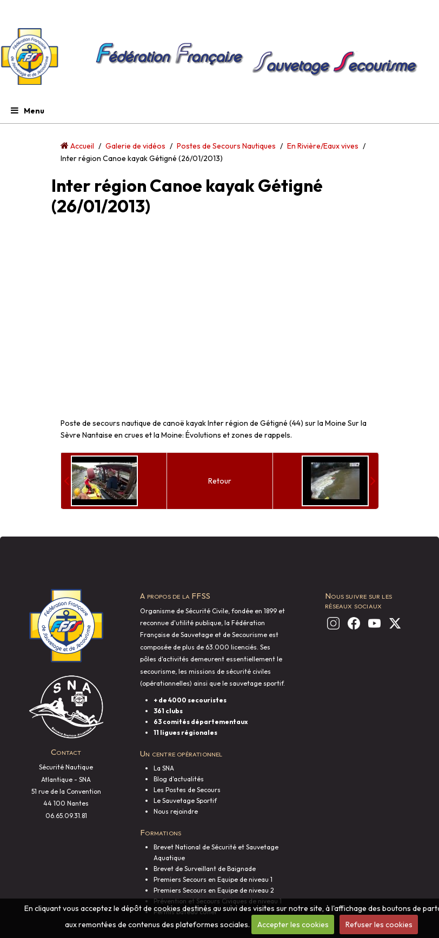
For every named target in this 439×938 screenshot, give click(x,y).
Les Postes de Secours (187, 790)
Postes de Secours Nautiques (226, 146)
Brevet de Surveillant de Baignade (205, 869)
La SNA (164, 768)
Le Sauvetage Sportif (185, 800)
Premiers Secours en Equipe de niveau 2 (214, 890)
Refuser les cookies (379, 924)
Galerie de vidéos (135, 146)
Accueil (82, 146)
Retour (219, 481)
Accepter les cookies (293, 924)
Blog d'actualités (179, 779)
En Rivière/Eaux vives (322, 146)
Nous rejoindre (176, 811)
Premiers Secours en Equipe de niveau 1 (213, 879)
